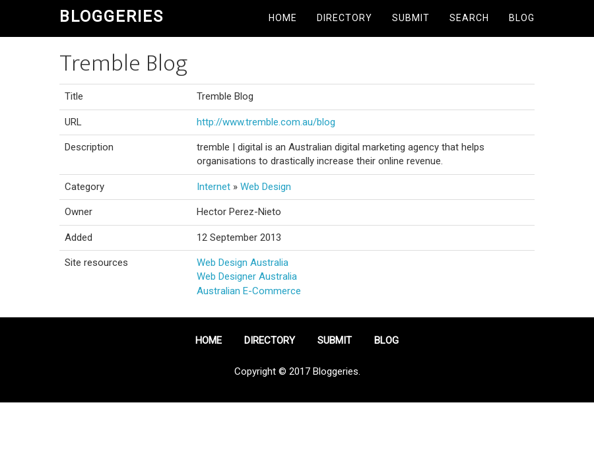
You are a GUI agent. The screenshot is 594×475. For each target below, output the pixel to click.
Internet (213, 187)
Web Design (265, 187)
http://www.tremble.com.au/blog (266, 122)
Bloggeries (111, 16)
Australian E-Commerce (249, 291)
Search (469, 18)
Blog (522, 18)
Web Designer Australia (247, 276)
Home (283, 18)
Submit (411, 18)
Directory (344, 18)
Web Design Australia (242, 263)
